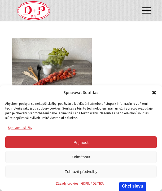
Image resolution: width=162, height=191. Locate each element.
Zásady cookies (67, 183)
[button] (154, 92)
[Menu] (142, 11)
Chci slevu (132, 186)
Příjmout (81, 142)
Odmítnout (81, 157)
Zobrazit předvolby (81, 171)
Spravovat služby (20, 128)
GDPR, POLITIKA (92, 183)
